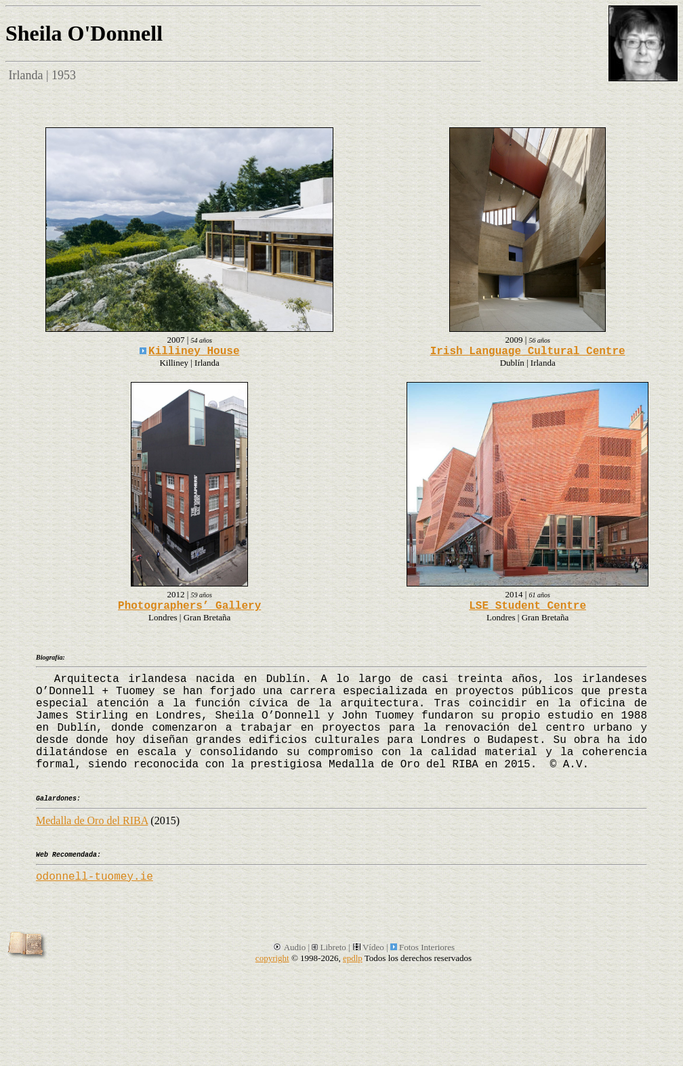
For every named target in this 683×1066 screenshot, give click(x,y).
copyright (272, 958)
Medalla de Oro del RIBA (92, 820)
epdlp (353, 958)
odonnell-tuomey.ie (94, 877)
